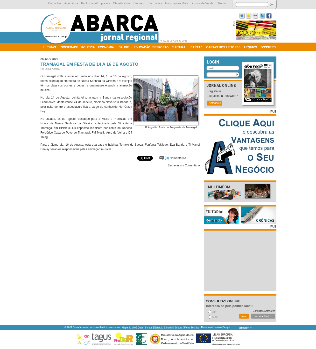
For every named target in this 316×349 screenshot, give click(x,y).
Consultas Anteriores (264, 311)
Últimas (49, 47)
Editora (178, 327)
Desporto (160, 47)
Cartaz (196, 47)
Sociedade (69, 47)
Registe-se (214, 91)
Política (88, 47)
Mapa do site (129, 327)
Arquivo (250, 47)
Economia (106, 47)
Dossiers (268, 47)
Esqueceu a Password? (223, 96)
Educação (142, 47)
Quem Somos (145, 327)
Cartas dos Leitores (223, 47)
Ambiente (51, 53)
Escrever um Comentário (184, 165)
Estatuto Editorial (163, 327)
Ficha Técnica (191, 327)
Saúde (124, 47)
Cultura (178, 47)
